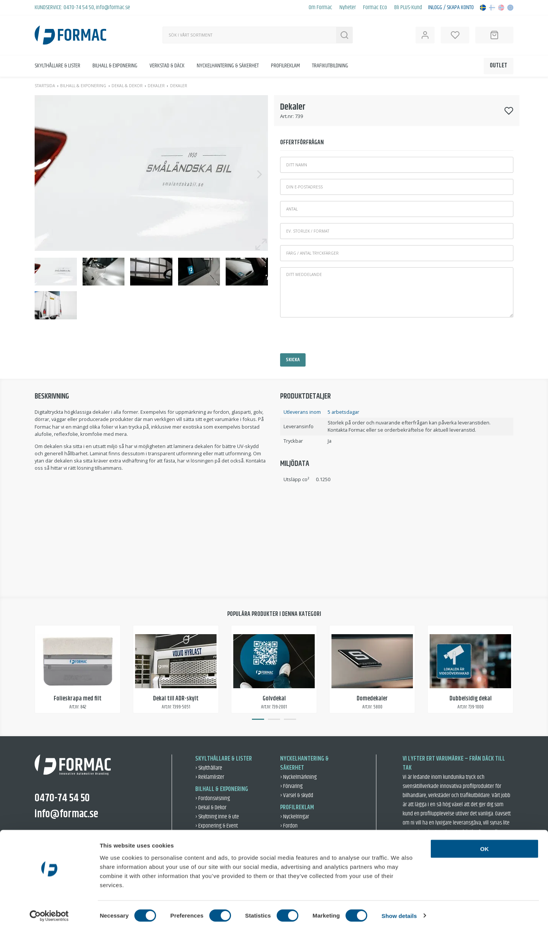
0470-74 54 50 (79, 7)
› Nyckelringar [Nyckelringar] (294, 816)
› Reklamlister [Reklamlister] (209, 777)
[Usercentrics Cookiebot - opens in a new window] (49, 910)
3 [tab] (290, 719)
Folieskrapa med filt (78, 698)
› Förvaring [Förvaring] (291, 786)
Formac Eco (375, 7)
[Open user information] (425, 35)
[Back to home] (70, 35)
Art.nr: (287, 116)
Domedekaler (372, 698)
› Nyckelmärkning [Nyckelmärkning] (298, 777)
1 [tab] (258, 719)
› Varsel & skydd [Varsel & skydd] (296, 795)
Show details (399, 910)
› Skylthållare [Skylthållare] (208, 768)
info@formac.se (113, 7)
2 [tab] (274, 719)
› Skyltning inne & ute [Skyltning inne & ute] (217, 816)
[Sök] (249, 35)
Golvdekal (274, 698)
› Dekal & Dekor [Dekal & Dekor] (210, 807)
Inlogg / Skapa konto (451, 7)
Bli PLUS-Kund (408, 7)
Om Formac (320, 7)
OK (484, 843)
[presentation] (338, 338)
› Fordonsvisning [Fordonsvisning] (212, 798)
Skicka (293, 360)
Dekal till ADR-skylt (176, 698)
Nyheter (347, 7)
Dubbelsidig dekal (470, 698)
